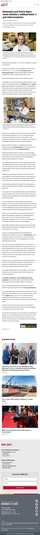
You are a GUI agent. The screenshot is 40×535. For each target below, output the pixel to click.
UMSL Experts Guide (6, 467)
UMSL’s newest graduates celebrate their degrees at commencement (16, 431)
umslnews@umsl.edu (7, 462)
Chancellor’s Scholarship (9, 277)
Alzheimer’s (25, 84)
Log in (8, 533)
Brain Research (28, 235)
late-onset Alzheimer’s (30, 287)
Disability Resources (23, 523)
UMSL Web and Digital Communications (24, 533)
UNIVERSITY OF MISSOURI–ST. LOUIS (6, 1)
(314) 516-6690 (6, 464)
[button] (38, 5)
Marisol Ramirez (8, 20)
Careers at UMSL (8, 524)
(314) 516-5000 (12, 512)
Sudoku (7, 295)
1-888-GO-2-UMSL (16, 513)
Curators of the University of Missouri (9, 523)
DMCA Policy (31, 523)
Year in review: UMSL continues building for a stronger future (17, 400)
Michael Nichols (18, 147)
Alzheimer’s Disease (24, 149)
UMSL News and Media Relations (9, 465)
